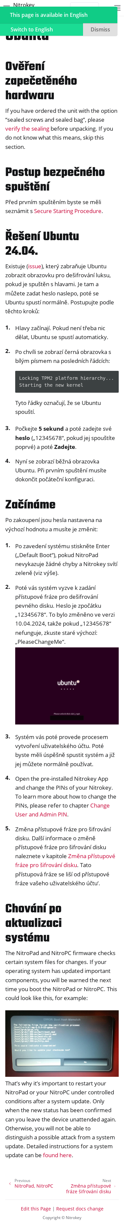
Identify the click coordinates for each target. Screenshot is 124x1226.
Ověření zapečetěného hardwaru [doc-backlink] (41, 82)
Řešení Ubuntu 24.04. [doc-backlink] (42, 244)
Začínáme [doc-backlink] (30, 505)
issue (34, 266)
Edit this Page (36, 1208)
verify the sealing (27, 128)
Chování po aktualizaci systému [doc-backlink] (33, 924)
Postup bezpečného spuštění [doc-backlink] (55, 180)
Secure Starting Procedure (68, 211)
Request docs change (79, 1208)
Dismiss (100, 29)
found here (57, 1155)
